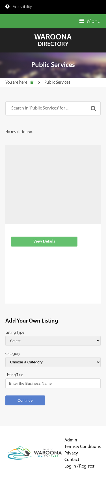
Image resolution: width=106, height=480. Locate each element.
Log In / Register (79, 466)
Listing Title (14, 375)
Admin (70, 440)
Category (12, 354)
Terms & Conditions (82, 447)
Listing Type (14, 332)
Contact (71, 460)
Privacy (71, 453)
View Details (44, 241)
